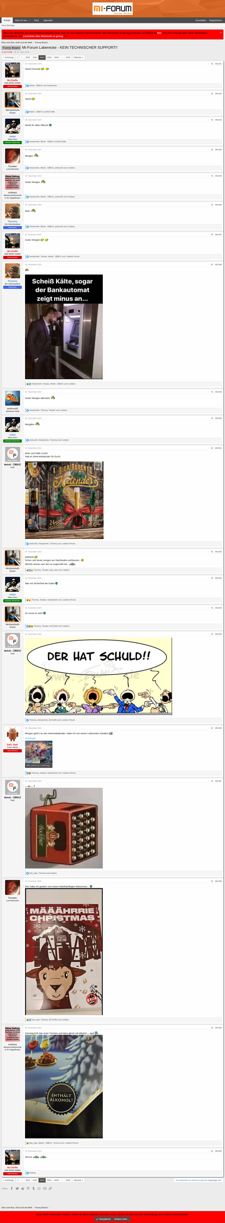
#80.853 (218, 578)
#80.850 (218, 418)
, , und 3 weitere (52, 168)
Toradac (12, 166)
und (43, 85)
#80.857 (218, 781)
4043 (42, 57)
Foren (7, 20)
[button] (29, 20)
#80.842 (218, 94)
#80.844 (218, 150)
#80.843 (218, 120)
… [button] (22, 57)
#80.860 (218, 1151)
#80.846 (218, 205)
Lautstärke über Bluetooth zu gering (43, 36)
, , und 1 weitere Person (54, 256)
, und (47, 142)
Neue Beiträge (8, 25)
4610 (68, 57)
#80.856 (218, 728)
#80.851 (218, 448)
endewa (12, 192)
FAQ (36, 20)
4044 (49, 57)
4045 (56, 57)
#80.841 (218, 64)
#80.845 (218, 176)
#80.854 (218, 608)
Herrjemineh (12, 110)
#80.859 (218, 1028)
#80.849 (218, 392)
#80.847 (218, 235)
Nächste (77, 57)
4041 (28, 57)
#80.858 (218, 881)
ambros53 (12, 408)
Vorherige (9, 57)
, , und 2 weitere (52, 226)
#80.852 (218, 552)
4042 (35, 57)
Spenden (48, 20)
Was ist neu (21, 20)
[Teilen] (212, 64)
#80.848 (218, 265)
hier (159, 33)
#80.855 (218, 634)
